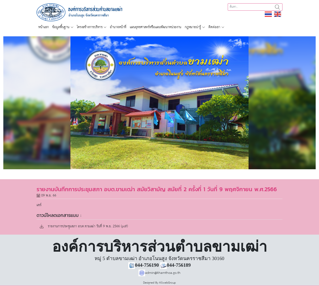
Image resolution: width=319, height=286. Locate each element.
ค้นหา (277, 7)
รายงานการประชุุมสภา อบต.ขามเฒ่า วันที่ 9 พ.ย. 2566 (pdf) (84, 227)
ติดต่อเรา (214, 27)
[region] (159, 102)
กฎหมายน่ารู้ (193, 27)
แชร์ (39, 205)
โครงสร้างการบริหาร (90, 27)
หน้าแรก (43, 27)
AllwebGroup (167, 283)
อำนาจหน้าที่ (118, 27)
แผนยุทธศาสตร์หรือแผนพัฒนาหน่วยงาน (155, 27)
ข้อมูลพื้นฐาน (60, 27)
